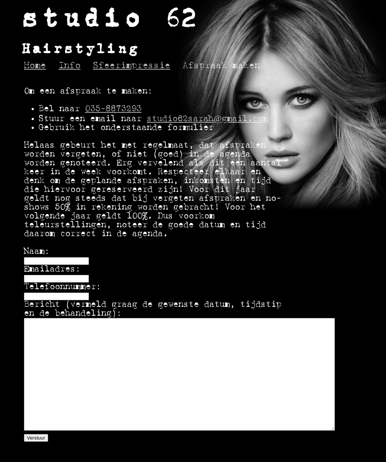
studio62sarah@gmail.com (207, 119)
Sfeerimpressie (131, 65)
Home (35, 65)
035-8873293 (113, 109)
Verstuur (36, 438)
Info (69, 65)
